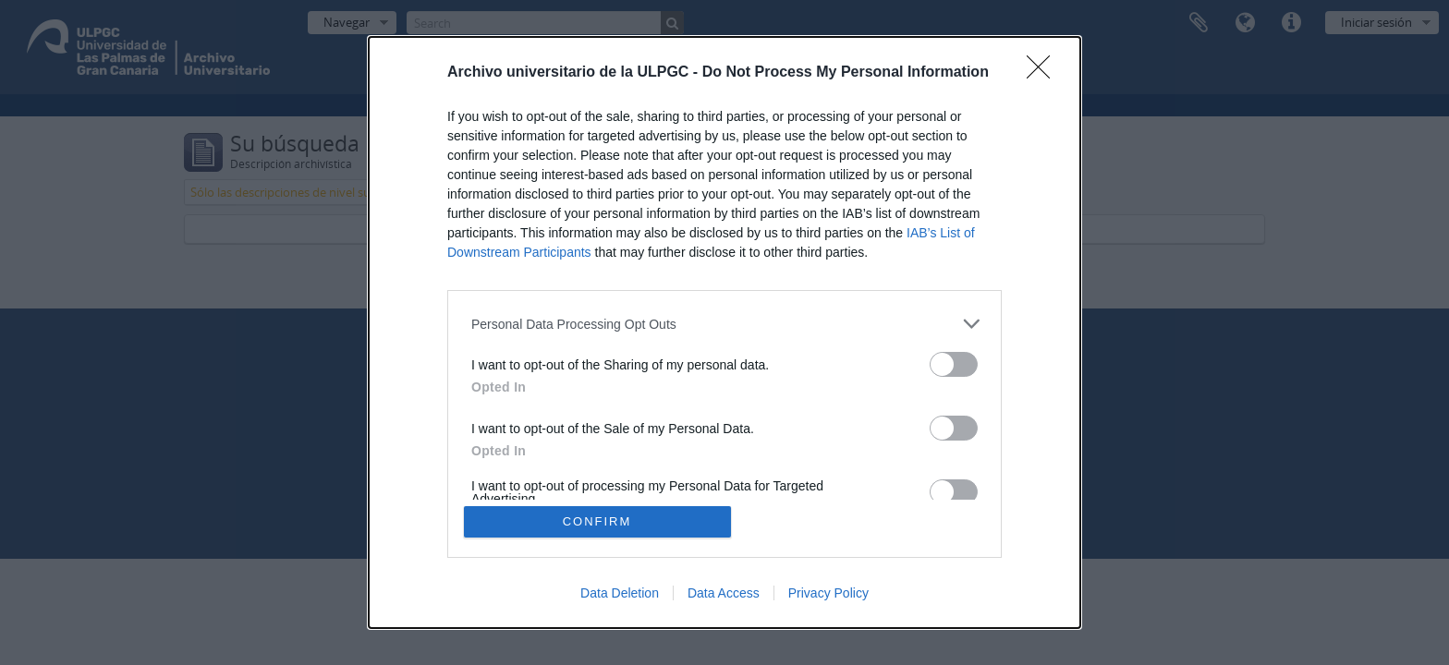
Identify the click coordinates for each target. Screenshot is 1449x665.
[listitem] (724, 323)
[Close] (1044, 73)
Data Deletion (619, 593)
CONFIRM (597, 521)
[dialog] (724, 332)
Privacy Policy (828, 593)
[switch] (954, 364)
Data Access (724, 593)
